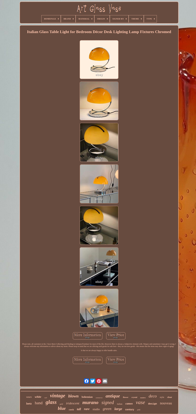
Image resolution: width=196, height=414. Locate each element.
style (162, 397)
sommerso (99, 398)
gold (61, 404)
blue (62, 408)
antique (113, 395)
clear (169, 397)
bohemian (87, 396)
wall (45, 398)
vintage (57, 395)
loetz (29, 403)
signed (108, 402)
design (152, 404)
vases (29, 396)
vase (140, 402)
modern (143, 398)
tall (79, 409)
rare (87, 409)
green (107, 409)
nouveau (166, 403)
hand (39, 403)
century (129, 409)
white (38, 396)
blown (73, 396)
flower (125, 397)
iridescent (72, 403)
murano (90, 402)
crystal (134, 397)
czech (71, 409)
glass (51, 402)
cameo (129, 403)
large (118, 409)
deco (153, 396)
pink (138, 410)
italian (119, 404)
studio (96, 409)
